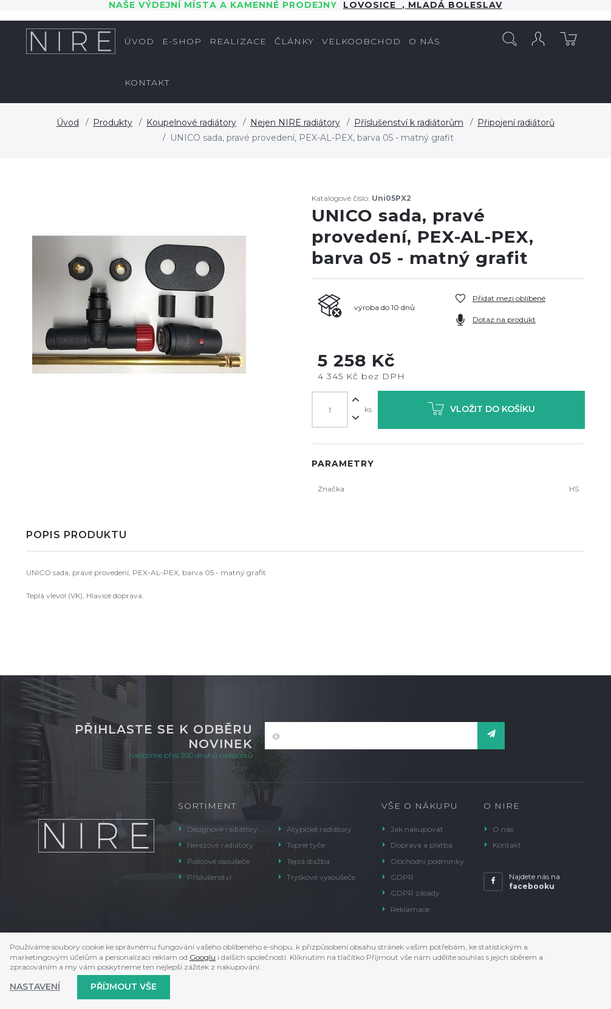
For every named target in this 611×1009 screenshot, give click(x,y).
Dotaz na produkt (504, 319)
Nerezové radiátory (220, 844)
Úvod (67, 122)
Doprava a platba (421, 844)
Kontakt (507, 844)
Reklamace (410, 909)
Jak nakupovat (417, 829)
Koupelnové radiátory (191, 122)
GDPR (402, 877)
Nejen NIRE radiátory (295, 122)
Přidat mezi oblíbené (509, 298)
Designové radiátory (222, 829)
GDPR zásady (415, 892)
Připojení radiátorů (516, 122)
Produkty (112, 122)
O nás (503, 829)
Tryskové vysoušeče (321, 877)
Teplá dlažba (308, 861)
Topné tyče (306, 844)
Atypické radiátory (319, 829)
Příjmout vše (123, 986)
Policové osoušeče (218, 861)
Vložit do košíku (481, 411)
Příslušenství (209, 877)
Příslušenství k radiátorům (408, 122)
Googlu (202, 957)
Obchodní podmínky (427, 861)
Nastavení (35, 986)
